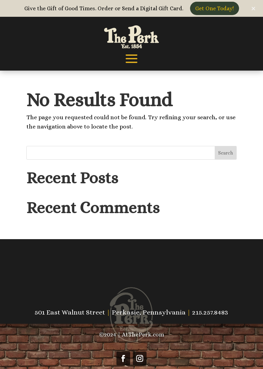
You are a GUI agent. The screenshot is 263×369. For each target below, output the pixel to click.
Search (225, 153)
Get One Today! (214, 8)
